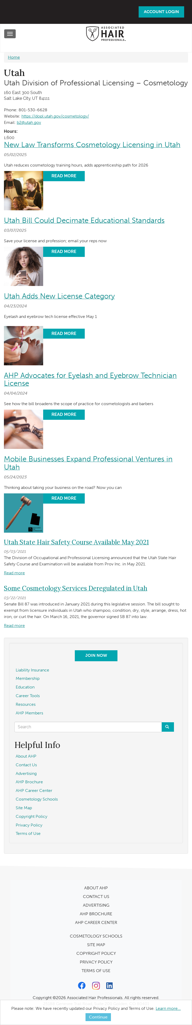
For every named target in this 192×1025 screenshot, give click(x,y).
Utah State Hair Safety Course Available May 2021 (76, 542)
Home (14, 57)
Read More (64, 175)
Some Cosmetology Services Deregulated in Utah (75, 588)
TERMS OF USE (96, 970)
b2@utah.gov (29, 122)
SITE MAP (96, 944)
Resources (26, 704)
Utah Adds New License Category (59, 296)
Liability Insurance (32, 670)
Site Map (24, 807)
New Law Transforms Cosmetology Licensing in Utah (92, 144)
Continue (98, 1017)
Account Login (161, 11)
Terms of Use (28, 833)
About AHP (26, 756)
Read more (14, 572)
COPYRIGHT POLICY (96, 953)
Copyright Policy (31, 816)
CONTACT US (96, 896)
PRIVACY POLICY (96, 962)
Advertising (26, 773)
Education (25, 687)
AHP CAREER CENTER (96, 922)
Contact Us (26, 764)
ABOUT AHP (96, 887)
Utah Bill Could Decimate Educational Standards (84, 220)
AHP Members (29, 712)
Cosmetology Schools (37, 799)
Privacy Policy (29, 825)
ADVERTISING (96, 905)
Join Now (96, 655)
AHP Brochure (29, 781)
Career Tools (28, 695)
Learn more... (168, 1008)
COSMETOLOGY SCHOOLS (96, 936)
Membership (27, 678)
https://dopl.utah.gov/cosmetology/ (55, 116)
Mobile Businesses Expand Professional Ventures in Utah (88, 463)
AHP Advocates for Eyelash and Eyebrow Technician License (90, 379)
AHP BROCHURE (96, 913)
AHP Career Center (34, 790)
